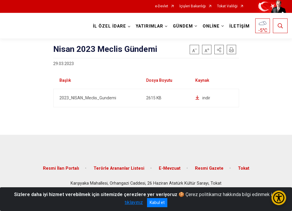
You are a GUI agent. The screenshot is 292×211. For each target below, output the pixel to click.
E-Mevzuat (170, 167)
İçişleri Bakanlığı (192, 6)
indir (202, 98)
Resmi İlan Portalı (61, 167)
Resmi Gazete (209, 167)
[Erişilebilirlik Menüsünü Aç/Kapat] (278, 197)
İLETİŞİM (239, 26)
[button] (219, 49)
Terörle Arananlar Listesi (119, 167)
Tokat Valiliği (227, 6)
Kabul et (157, 202)
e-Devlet (161, 6)
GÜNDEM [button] (183, 26)
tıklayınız (134, 202)
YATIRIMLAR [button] (149, 26)
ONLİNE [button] (211, 26)
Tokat (243, 167)
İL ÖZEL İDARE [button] (109, 26)
